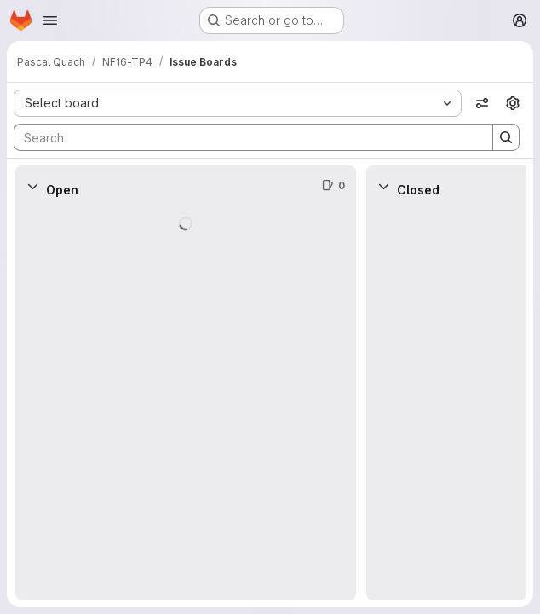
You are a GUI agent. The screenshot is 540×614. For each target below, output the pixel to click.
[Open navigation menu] (50, 20)
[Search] (245, 137)
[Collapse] (32, 186)
